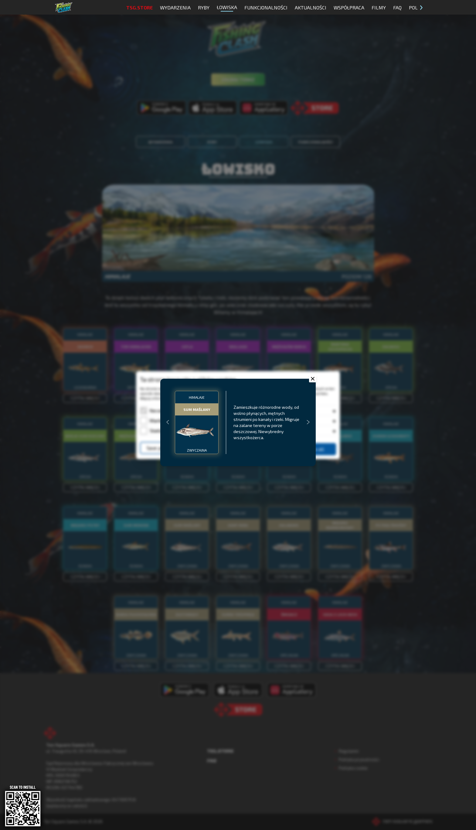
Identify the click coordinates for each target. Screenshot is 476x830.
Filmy (379, 7)
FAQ (397, 7)
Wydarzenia (175, 7)
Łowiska (227, 8)
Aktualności (310, 7)
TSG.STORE (139, 7)
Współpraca (349, 7)
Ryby (203, 7)
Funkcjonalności (265, 7)
